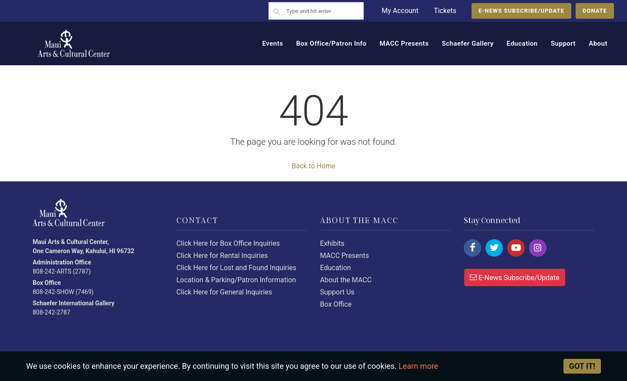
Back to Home (313, 166)
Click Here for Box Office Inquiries (228, 243)
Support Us (337, 292)
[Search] (276, 12)
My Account (399, 11)
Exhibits (332, 243)
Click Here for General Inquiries (224, 292)
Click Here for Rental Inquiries (222, 255)
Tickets (445, 11)
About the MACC (345, 280)
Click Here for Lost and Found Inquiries (236, 268)
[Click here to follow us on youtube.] (516, 248)
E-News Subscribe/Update (515, 277)
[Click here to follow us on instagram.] (537, 248)
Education (335, 268)
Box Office (335, 304)
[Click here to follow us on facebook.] (472, 248)
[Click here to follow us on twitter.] (494, 248)
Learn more (418, 366)
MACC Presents (344, 255)
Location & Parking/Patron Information (236, 280)
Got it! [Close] (582, 366)
